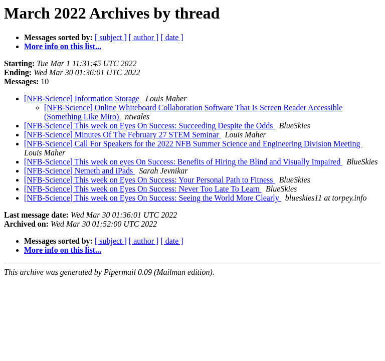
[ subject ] (111, 37)
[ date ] (171, 37)
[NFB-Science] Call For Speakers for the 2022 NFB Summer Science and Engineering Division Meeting (193, 143)
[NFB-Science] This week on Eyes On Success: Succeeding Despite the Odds (149, 125)
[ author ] (144, 37)
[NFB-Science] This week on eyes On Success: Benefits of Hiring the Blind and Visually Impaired (183, 161)
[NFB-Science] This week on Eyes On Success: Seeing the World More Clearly (152, 198)
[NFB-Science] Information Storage (82, 98)
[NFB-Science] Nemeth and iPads (79, 170)
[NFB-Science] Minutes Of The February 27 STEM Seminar (122, 134)
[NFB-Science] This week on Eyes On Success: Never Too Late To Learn (143, 189)
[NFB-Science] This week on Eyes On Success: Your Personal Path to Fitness (149, 179)
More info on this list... (62, 46)
